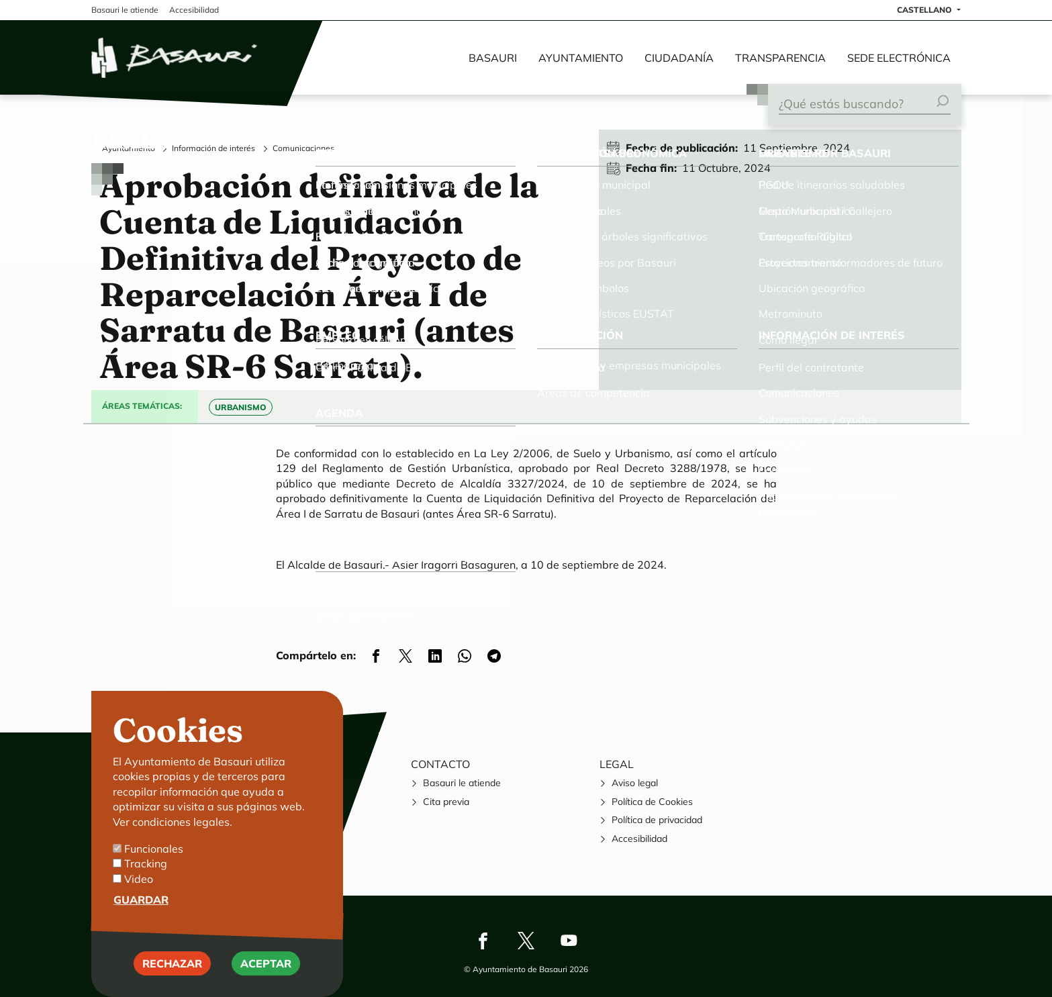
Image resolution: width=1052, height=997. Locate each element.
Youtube (569, 940)
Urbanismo (241, 407)
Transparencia (780, 57)
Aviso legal (635, 783)
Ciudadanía (679, 57)
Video (138, 883)
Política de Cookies (652, 802)
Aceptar (265, 968)
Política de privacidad (657, 820)
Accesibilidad (639, 839)
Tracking (145, 868)
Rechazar (172, 968)
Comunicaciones (303, 148)
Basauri (493, 57)
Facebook (483, 940)
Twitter (526, 940)
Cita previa (446, 802)
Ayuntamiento (580, 57)
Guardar (141, 905)
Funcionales (153, 853)
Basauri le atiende (462, 783)
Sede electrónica (899, 57)
